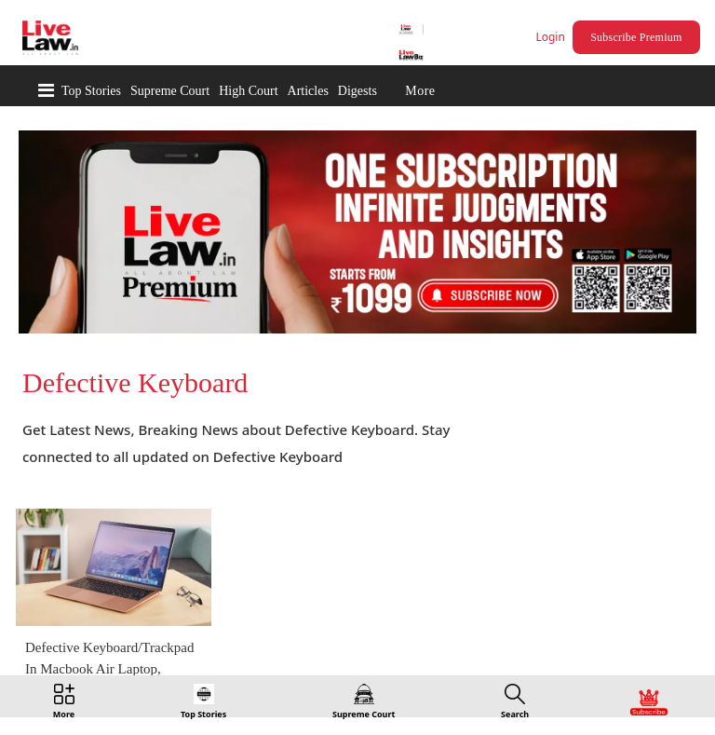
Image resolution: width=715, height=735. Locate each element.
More (420, 91)
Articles (308, 91)
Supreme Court (169, 91)
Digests (357, 91)
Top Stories (91, 91)
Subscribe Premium (635, 37)
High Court (248, 91)
